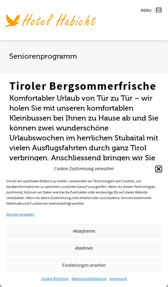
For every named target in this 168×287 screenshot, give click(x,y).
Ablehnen (84, 248)
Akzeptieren (84, 231)
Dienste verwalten (20, 214)
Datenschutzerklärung (89, 278)
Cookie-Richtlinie (54, 278)
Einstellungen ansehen (84, 265)
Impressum (118, 278)
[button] (159, 169)
